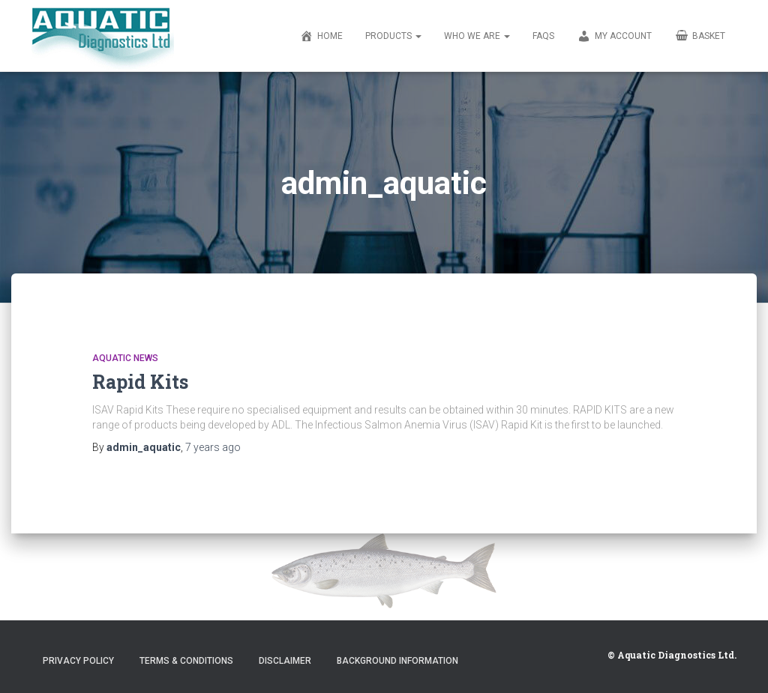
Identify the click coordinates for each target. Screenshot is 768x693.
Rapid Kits (140, 381)
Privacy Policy (78, 661)
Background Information (397, 661)
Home (321, 36)
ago (213, 447)
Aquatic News (125, 358)
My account (614, 36)
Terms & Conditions (186, 661)
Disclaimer (285, 661)
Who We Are (477, 36)
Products (393, 36)
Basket (699, 35)
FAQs (543, 36)
